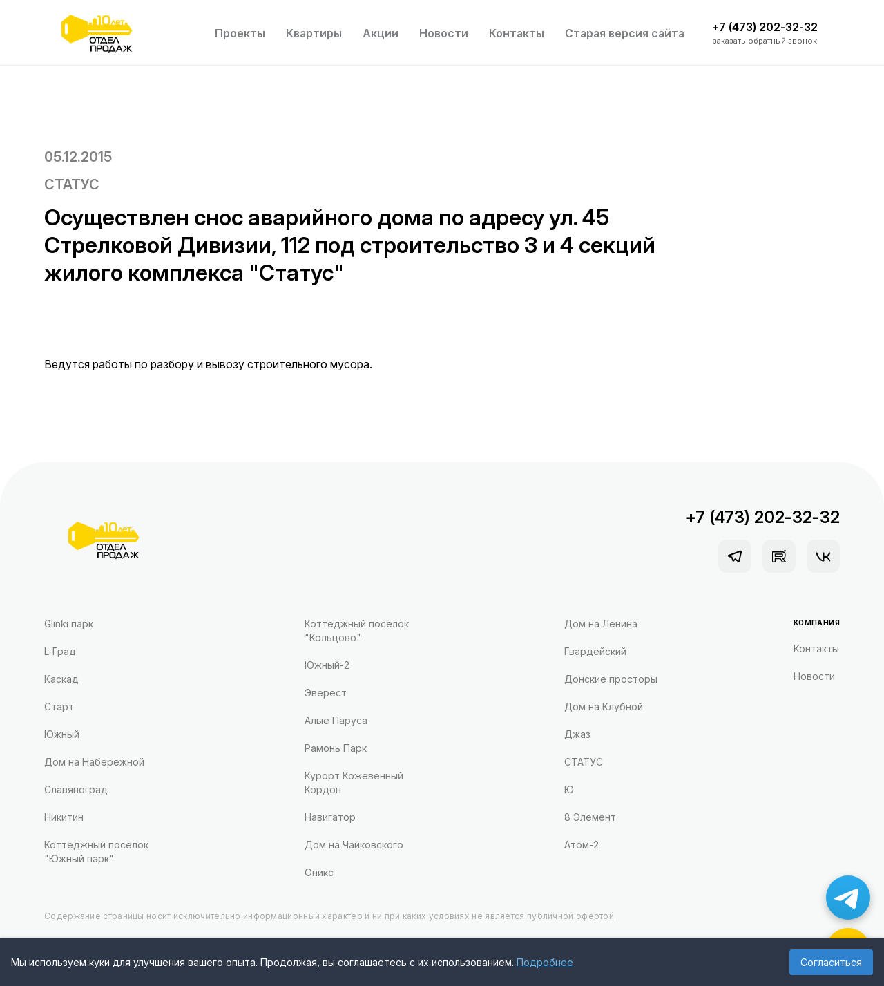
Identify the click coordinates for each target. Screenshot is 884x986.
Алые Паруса (336, 720)
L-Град (60, 651)
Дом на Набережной (94, 762)
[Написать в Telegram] (848, 897)
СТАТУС (71, 184)
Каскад (61, 679)
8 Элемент (590, 817)
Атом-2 (581, 845)
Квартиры (314, 33)
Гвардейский (595, 651)
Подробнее (545, 962)
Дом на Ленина (600, 623)
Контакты (516, 33)
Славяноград (76, 789)
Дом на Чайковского (354, 845)
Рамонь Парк (336, 748)
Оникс (319, 872)
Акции (380, 33)
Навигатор (330, 817)
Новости (443, 33)
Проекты (240, 33)
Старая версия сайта (624, 33)
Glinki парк (68, 623)
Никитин (64, 817)
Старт (59, 706)
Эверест (326, 693)
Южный (61, 734)
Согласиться (831, 962)
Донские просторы (610, 679)
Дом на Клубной (603, 706)
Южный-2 (327, 665)
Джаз (577, 734)
